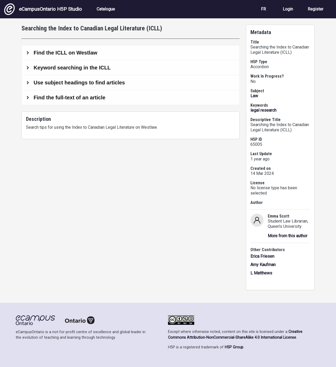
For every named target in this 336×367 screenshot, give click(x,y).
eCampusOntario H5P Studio (43, 9)
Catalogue (106, 9)
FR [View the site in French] (263, 9)
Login (288, 9)
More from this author (287, 235)
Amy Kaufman (263, 264)
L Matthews (261, 273)
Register (315, 9)
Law (254, 95)
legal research (263, 110)
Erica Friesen (262, 256)
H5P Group (234, 347)
